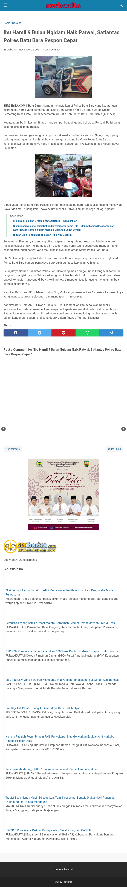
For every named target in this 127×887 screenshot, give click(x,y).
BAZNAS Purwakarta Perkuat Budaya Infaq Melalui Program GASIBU (48, 830)
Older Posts (114, 448)
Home (57, 869)
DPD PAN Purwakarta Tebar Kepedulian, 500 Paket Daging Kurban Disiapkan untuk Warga (61, 651)
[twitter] (40, 332)
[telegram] (111, 332)
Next (123, 429)
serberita (68, 882)
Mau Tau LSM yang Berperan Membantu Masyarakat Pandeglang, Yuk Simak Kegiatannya (62, 679)
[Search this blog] (121, 5)
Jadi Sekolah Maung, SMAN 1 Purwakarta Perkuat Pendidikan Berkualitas (51, 769)
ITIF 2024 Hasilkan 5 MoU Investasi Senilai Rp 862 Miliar (45, 221)
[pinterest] (63, 332)
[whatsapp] (88, 332)
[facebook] (16, 332)
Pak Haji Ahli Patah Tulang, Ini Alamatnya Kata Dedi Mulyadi (43, 708)
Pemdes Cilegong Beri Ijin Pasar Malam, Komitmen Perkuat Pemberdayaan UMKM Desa (60, 623)
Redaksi (68, 869)
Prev (3, 429)
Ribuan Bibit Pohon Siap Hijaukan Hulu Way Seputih (42, 234)
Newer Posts (13, 448)
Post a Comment (52, 49)
